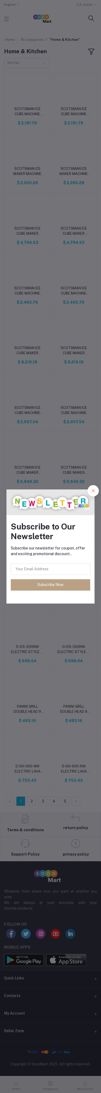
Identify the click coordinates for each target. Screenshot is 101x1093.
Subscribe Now (50, 584)
